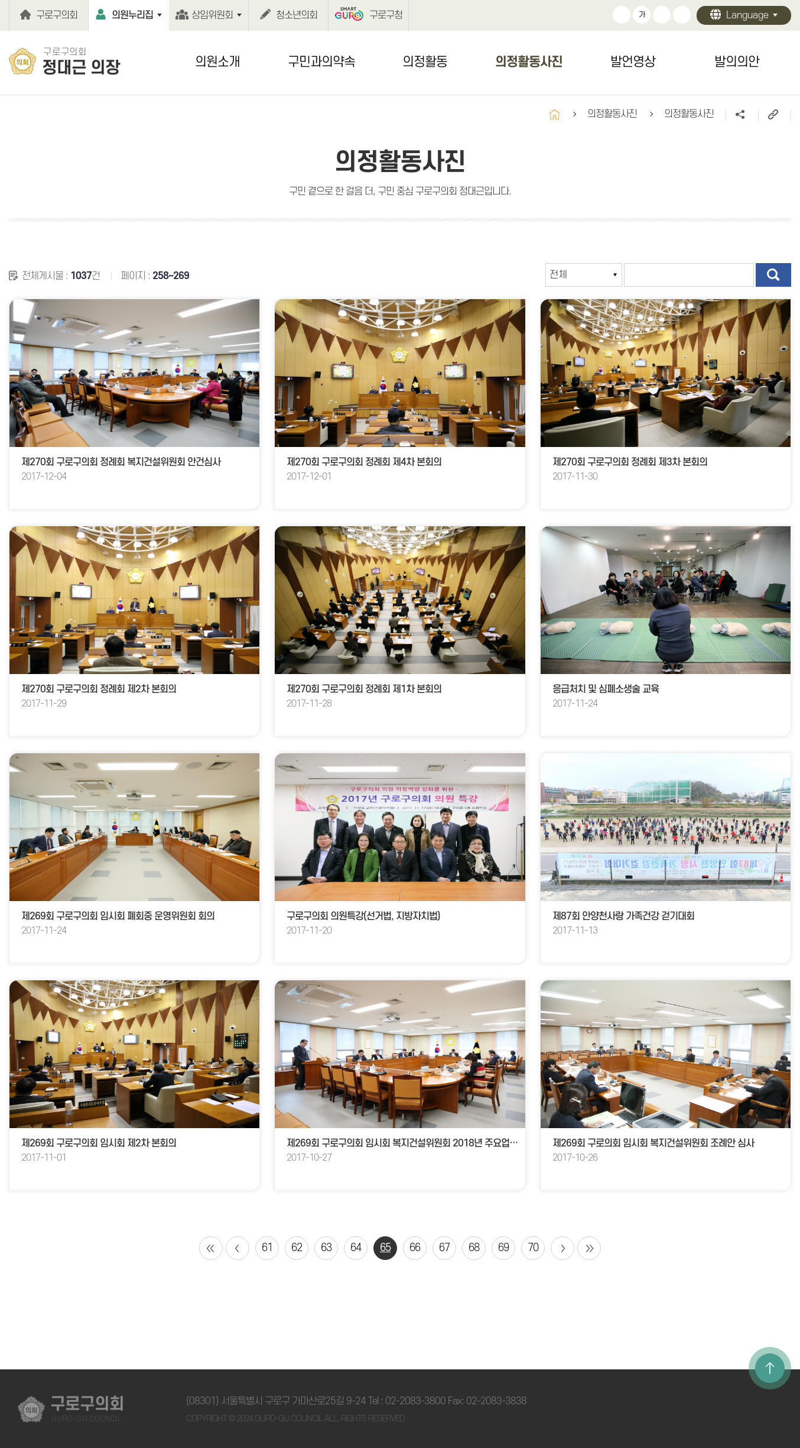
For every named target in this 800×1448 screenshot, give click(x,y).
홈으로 (554, 114)
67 (444, 1247)
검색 (773, 275)
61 (267, 1247)
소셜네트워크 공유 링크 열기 (742, 114)
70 (533, 1247)
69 (503, 1247)
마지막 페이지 (589, 1248)
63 (326, 1247)
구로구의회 (56, 15)
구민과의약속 (321, 62)
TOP (770, 1368)
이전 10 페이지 (237, 1248)
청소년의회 (296, 15)
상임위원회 (212, 15)
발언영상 (632, 62)
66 (414, 1247)
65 (385, 1247)
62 (296, 1247)
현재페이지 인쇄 (682, 15)
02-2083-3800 (415, 1401)
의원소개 (217, 62)
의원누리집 (132, 15)
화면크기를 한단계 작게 (662, 15)
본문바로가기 (0, 0)
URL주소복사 (774, 114)
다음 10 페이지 (562, 1248)
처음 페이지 (211, 1248)
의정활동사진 (528, 62)
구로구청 (385, 15)
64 (355, 1247)
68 (474, 1247)
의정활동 (424, 62)
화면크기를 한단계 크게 (621, 15)
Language (747, 15)
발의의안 (736, 62)
